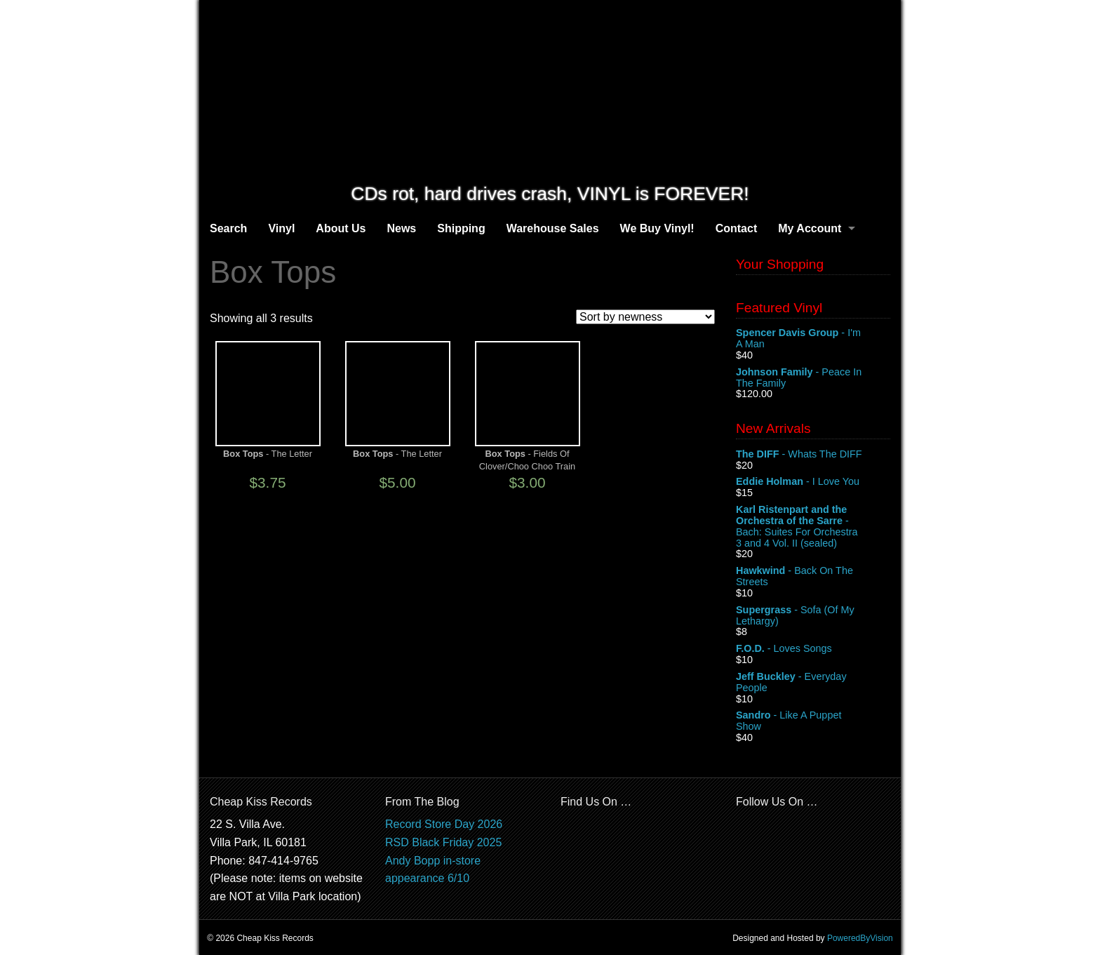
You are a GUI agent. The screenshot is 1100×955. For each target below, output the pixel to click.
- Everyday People (813, 683)
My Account (809, 228)
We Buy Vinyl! (657, 228)
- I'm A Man (813, 339)
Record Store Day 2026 (443, 824)
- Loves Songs (813, 649)
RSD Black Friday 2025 (443, 842)
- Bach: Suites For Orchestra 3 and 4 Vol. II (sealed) (813, 526)
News (401, 228)
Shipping (461, 228)
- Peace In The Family (813, 378)
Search (228, 228)
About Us (340, 228)
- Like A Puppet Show (813, 721)
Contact (737, 228)
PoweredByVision (860, 938)
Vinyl (281, 228)
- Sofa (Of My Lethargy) (813, 616)
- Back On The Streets (813, 577)
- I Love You (813, 482)
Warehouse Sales (553, 228)
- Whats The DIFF (813, 454)
